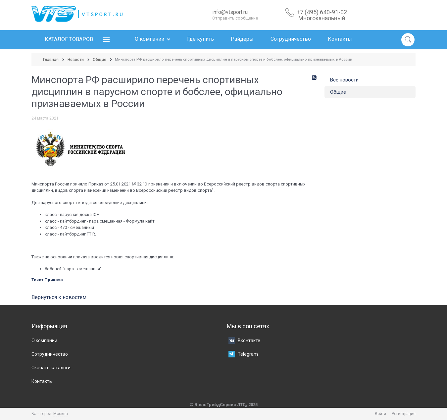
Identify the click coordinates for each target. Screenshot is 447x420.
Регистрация (404, 413)
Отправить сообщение (235, 18)
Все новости (344, 80)
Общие (338, 92)
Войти (380, 413)
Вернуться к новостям (58, 297)
